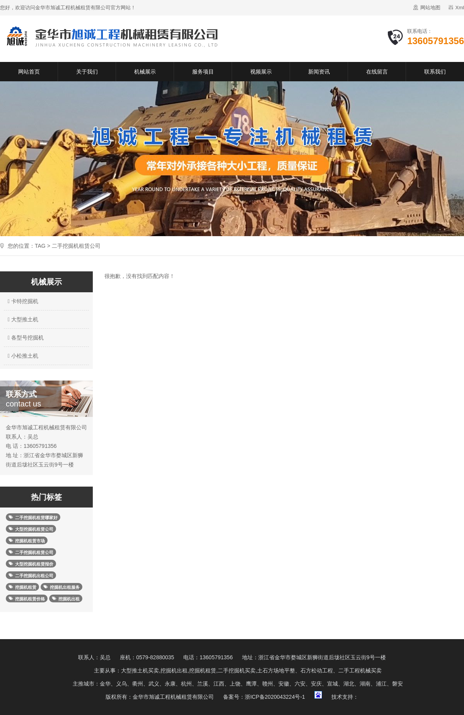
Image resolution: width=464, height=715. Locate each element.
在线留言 (377, 72)
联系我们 (435, 72)
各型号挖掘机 (25, 337)
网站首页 (29, 72)
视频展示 (261, 72)
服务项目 (203, 72)
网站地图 (430, 7)
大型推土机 (22, 319)
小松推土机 (22, 356)
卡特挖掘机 (22, 301)
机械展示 (145, 72)
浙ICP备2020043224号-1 (275, 697)
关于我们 (87, 72)
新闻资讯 (319, 72)
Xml (459, 7)
